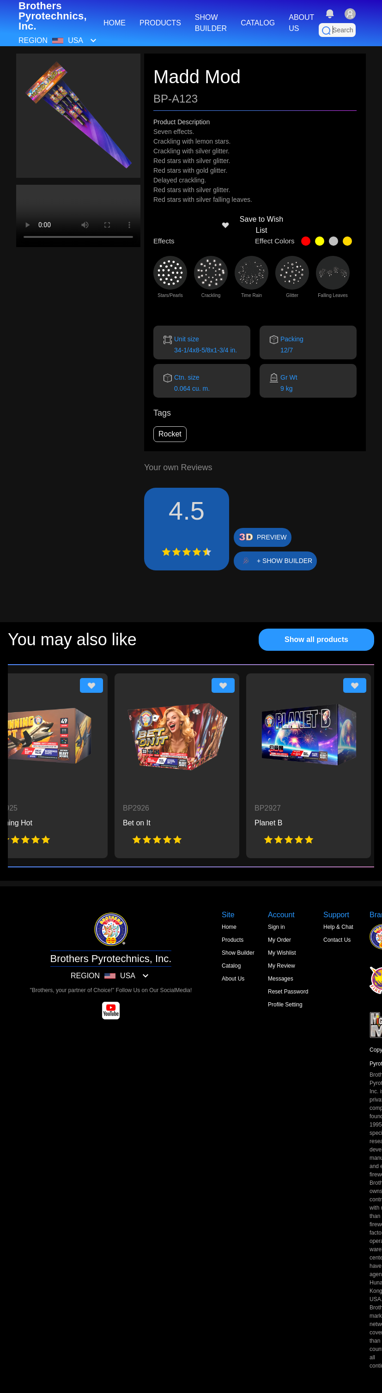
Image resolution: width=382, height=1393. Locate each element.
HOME (114, 23)
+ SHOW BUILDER (284, 560)
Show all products (316, 639)
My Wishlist (282, 953)
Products (232, 940)
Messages (280, 978)
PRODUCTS (160, 23)
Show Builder (238, 953)
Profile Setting (285, 1004)
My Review (281, 966)
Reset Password (288, 991)
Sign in (276, 927)
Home (229, 927)
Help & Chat (338, 927)
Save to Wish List (252, 224)
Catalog (231, 966)
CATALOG (258, 23)
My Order (279, 940)
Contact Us (337, 940)
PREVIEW (272, 537)
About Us (233, 978)
